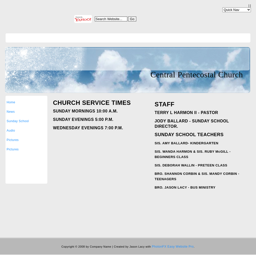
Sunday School (18, 121)
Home (11, 102)
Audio (11, 130)
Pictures (13, 140)
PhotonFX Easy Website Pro (173, 246)
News (11, 112)
